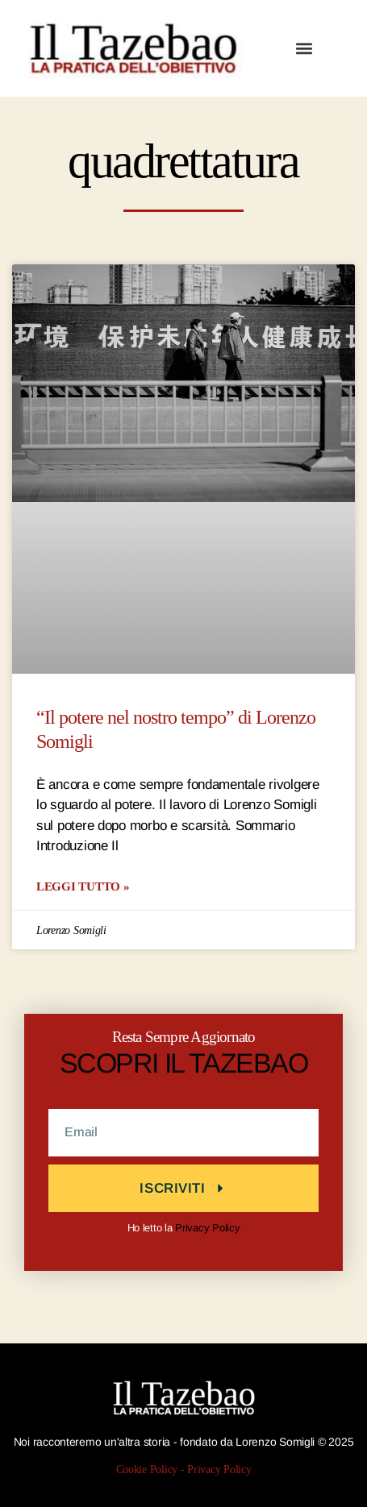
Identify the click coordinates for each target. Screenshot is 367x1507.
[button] (304, 48)
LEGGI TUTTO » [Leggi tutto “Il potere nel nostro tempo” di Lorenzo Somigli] (83, 886)
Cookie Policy (147, 1469)
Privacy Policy (207, 1228)
